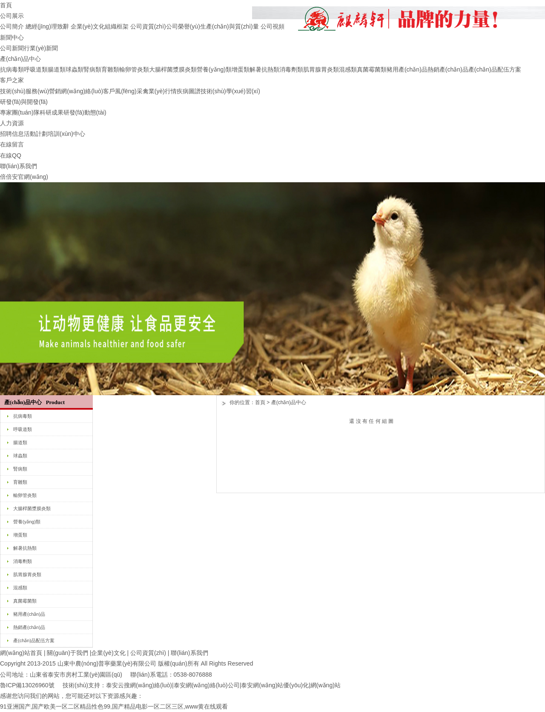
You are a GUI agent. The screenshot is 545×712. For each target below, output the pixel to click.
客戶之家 (12, 80)
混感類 (348, 69)
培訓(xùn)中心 (66, 133)
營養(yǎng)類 (214, 69)
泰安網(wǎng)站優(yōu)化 (275, 685)
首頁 (6, 5)
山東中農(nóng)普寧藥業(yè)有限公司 (107, 663)
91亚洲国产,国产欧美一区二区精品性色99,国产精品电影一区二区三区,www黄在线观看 (114, 706)
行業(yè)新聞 (41, 48)
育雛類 (110, 69)
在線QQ (10, 155)
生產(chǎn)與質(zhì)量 (229, 26)
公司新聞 (12, 48)
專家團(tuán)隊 (20, 112)
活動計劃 (36, 133)
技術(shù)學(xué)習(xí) (230, 91)
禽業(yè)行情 (160, 91)
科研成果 (51, 112)
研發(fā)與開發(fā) (24, 101)
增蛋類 (241, 69)
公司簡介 (12, 26)
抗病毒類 (12, 69)
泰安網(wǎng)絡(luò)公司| (207, 685)
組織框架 (117, 26)
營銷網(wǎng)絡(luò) (76, 91)
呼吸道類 (36, 69)
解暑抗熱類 (264, 69)
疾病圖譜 (189, 91)
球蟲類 (74, 69)
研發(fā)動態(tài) (84, 112)
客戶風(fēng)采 (123, 91)
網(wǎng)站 (325, 685)
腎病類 (92, 69)
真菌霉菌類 (372, 69)
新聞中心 (12, 37)
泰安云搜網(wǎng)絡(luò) (139, 685)
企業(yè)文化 (88, 26)
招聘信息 (12, 133)
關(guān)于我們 (67, 652)
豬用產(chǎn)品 (407, 69)
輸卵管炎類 (134, 69)
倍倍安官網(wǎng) (24, 176)
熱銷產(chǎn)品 (447, 69)
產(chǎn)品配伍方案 (494, 69)
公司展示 (12, 15)
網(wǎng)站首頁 (21, 652)
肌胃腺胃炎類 (321, 69)
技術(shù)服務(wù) (24, 91)
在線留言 (12, 144)
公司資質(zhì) (148, 26)
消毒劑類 (291, 69)
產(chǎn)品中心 (20, 58)
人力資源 (12, 123)
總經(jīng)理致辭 (47, 26)
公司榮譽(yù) (183, 26)
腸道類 (57, 69)
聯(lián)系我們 (18, 166)
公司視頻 (272, 26)
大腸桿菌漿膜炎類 (173, 69)
